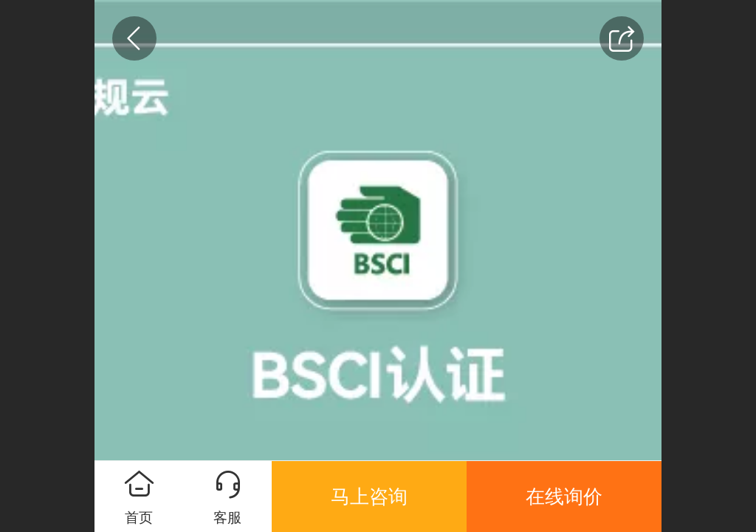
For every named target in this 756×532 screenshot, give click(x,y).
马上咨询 (369, 496)
